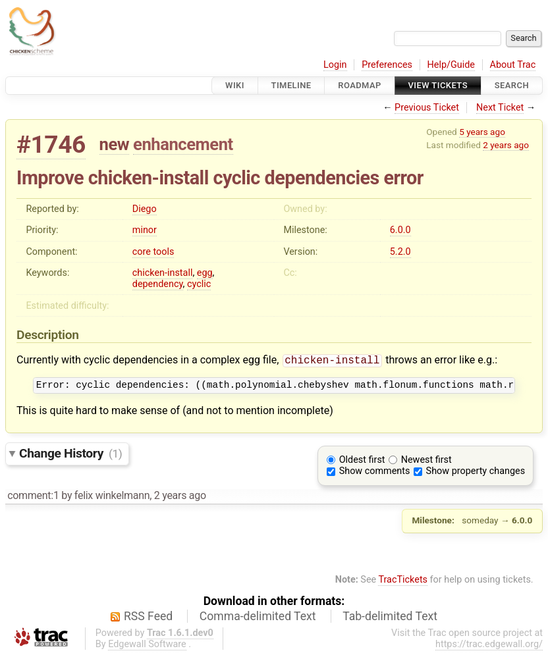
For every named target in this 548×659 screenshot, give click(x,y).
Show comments (374, 474)
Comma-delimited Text (258, 619)
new (114, 144)
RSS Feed (148, 619)
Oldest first (362, 463)
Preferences (387, 64)
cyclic (199, 284)
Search (512, 85)
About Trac (513, 64)
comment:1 (33, 498)
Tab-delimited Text (389, 619)
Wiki (234, 85)
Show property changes (475, 474)
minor (144, 230)
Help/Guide (451, 64)
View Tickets (438, 85)
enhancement (183, 144)
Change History (70, 456)
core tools (153, 251)
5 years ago (482, 131)
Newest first (426, 463)
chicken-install (162, 272)
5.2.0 (400, 251)
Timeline (291, 85)
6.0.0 (400, 230)
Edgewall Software (147, 647)
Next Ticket (500, 107)
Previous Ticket (427, 107)
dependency (157, 284)
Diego (144, 209)
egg (205, 272)
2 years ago (506, 145)
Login (335, 64)
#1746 (51, 144)
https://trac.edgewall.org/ (489, 647)
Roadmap (359, 85)
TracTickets (402, 583)
